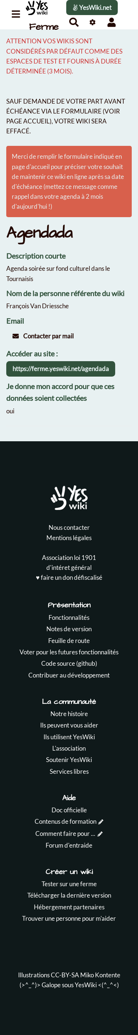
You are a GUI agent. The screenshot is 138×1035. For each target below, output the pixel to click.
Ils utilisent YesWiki (69, 737)
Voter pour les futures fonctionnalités (69, 652)
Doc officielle (69, 810)
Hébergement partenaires (69, 907)
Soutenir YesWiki (69, 759)
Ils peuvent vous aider (69, 725)
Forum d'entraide (69, 845)
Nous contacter (69, 527)
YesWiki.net (92, 7)
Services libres (69, 771)
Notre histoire (69, 714)
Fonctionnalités (69, 617)
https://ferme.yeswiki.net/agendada (61, 369)
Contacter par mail (43, 336)
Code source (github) (69, 663)
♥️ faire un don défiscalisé (69, 577)
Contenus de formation (65, 821)
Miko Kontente (100, 975)
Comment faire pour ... (65, 833)
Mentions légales (69, 538)
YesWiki (86, 985)
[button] (111, 22)
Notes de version (69, 629)
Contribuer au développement (69, 675)
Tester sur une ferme (69, 884)
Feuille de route (69, 640)
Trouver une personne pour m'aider (69, 918)
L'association (69, 748)
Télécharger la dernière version (69, 895)
